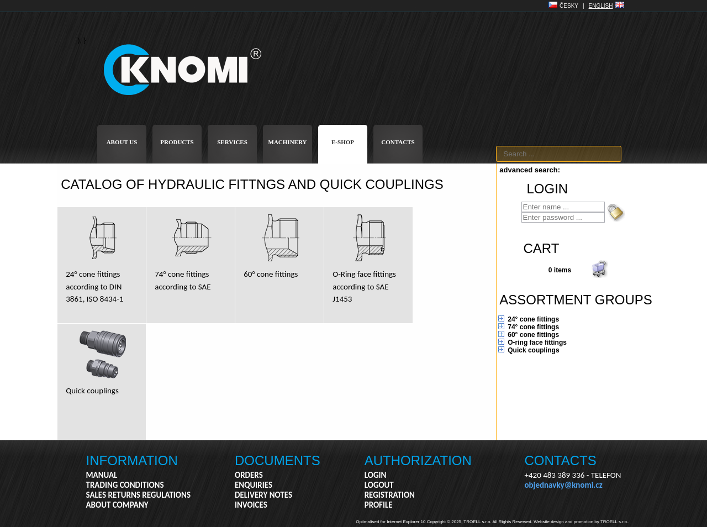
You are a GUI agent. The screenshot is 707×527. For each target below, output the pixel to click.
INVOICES (251, 505)
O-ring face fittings (537, 342)
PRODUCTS (177, 142)
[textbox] (558, 154)
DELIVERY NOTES (263, 495)
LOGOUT (379, 485)
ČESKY (569, 6)
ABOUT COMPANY (117, 505)
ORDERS (249, 475)
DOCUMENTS (277, 460)
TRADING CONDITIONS (125, 485)
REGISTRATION (390, 495)
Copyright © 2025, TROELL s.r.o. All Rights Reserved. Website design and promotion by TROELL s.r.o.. (528, 521)
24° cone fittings (533, 319)
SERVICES (232, 142)
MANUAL (102, 475)
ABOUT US (122, 142)
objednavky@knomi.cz (564, 485)
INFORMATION (132, 460)
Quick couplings (533, 350)
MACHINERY (287, 142)
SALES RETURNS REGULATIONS (138, 495)
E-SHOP (342, 142)
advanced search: (529, 170)
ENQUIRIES (253, 485)
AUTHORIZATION (418, 460)
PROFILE (379, 505)
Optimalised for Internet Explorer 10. (391, 521)
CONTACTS (397, 142)
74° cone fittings (533, 327)
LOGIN (376, 475)
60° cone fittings (533, 335)
